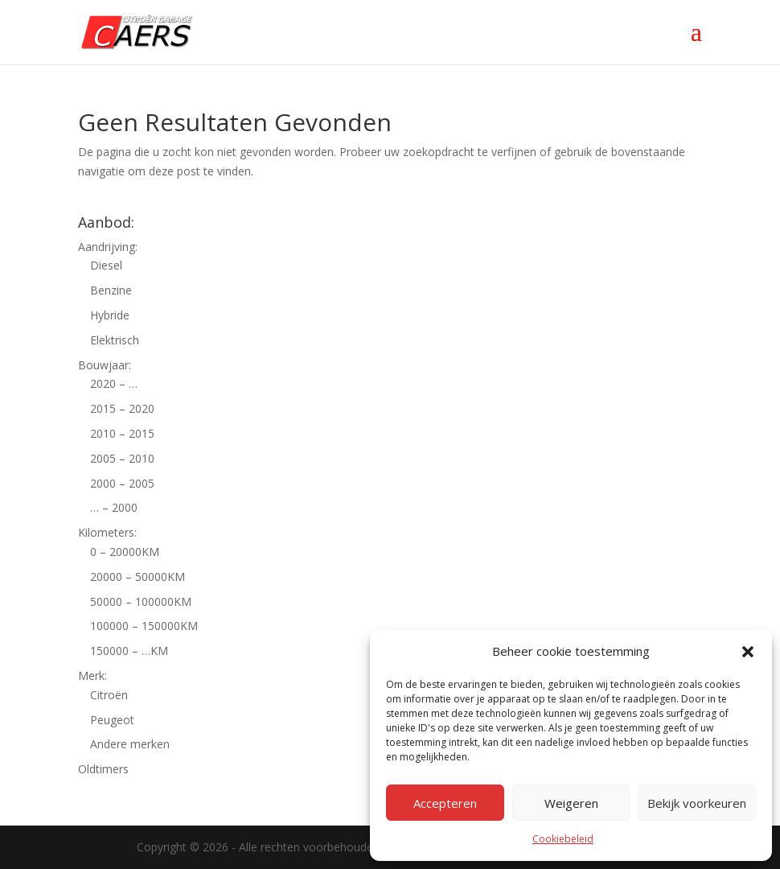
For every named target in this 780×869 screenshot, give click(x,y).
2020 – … (114, 383)
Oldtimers (103, 768)
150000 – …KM (129, 650)
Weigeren (571, 803)
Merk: (92, 675)
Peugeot (112, 719)
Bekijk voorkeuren (696, 803)
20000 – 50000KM (137, 576)
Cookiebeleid (562, 839)
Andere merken (130, 744)
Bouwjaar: (104, 365)
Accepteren (445, 803)
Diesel (106, 265)
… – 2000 (114, 507)
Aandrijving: (108, 246)
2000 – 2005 (122, 483)
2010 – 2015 (122, 433)
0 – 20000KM (124, 551)
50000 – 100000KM (140, 601)
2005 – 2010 (122, 458)
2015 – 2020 (122, 408)
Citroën (109, 694)
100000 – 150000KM (144, 625)
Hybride (109, 315)
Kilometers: (107, 532)
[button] (748, 652)
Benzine (111, 290)
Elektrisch (114, 340)
